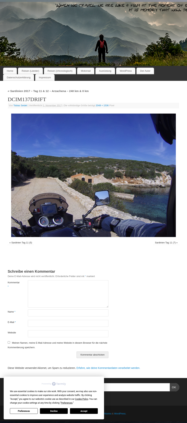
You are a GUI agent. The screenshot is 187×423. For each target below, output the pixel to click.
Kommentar (13, 284)
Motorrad (85, 70)
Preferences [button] (67, 403)
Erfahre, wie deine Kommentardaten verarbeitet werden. (108, 367)
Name (11, 312)
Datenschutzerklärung (18, 77)
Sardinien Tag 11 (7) (165, 242)
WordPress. (120, 413)
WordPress (126, 70)
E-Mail (12, 322)
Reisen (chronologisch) (60, 70)
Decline (54, 411)
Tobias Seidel (20, 105)
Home (10, 70)
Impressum (45, 77)
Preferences (24, 411)
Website (12, 332)
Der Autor (145, 70)
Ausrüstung (105, 70)
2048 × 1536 (102, 105)
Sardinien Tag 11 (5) (21, 242)
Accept (83, 411)
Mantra (107, 413)
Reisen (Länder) (30, 70)
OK (173, 387)
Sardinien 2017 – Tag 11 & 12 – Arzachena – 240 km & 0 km (48, 91)
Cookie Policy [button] (81, 399)
